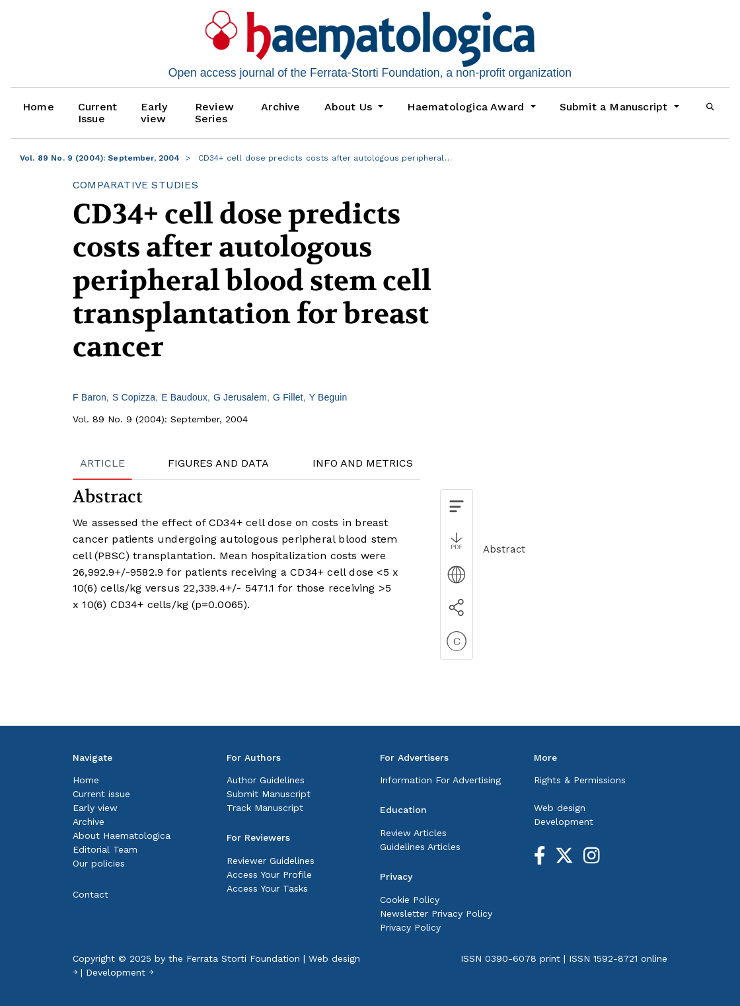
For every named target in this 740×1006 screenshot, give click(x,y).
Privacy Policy (410, 927)
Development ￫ (119, 972)
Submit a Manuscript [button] (615, 106)
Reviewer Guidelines (270, 860)
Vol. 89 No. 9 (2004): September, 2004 (100, 158)
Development (563, 821)
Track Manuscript (265, 807)
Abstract (504, 549)
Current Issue (97, 112)
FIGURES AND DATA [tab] (218, 463)
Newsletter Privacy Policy (436, 913)
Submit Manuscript (269, 794)
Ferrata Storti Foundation (243, 958)
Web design (559, 807)
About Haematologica (121, 835)
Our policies (99, 863)
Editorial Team (105, 849)
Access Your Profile (269, 874)
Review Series (214, 112)
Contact (90, 894)
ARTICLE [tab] (102, 463)
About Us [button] (350, 106)
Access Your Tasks (267, 888)
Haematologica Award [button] (467, 106)
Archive (280, 106)
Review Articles (413, 833)
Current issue (101, 794)
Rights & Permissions (580, 780)
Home (38, 106)
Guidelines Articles (420, 846)
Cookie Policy (409, 899)
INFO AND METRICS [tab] (363, 463)
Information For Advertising (440, 780)
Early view (154, 112)
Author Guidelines (266, 780)
